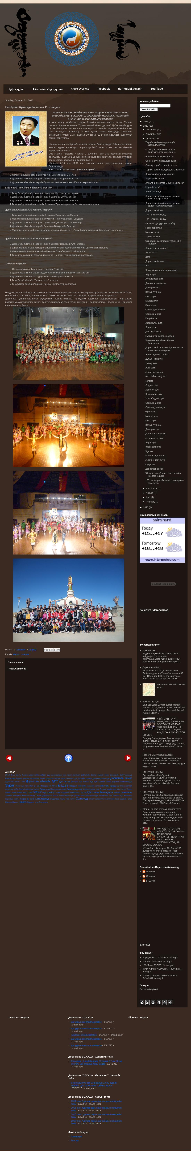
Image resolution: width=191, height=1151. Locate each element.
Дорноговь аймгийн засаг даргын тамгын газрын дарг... (162, 197)
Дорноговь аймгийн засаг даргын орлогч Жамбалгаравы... (162, 204)
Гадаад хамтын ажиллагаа (27, 778)
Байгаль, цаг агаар (155, 455)
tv (20, 775)
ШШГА (23, 802)
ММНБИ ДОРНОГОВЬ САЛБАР (159, 975)
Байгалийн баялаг (89, 775)
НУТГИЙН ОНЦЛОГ (155, 376)
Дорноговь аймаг (121, 778)
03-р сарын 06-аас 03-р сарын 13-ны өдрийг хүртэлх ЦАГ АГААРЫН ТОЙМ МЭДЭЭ (94, 1084)
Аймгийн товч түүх (155, 460)
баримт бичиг (103, 775)
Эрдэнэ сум (32, 802)
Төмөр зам (151, 363)
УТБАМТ (150, 880)
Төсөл (38, 795)
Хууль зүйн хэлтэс (68, 799)
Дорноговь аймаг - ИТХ (15, 782)
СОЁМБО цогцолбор (43, 792)
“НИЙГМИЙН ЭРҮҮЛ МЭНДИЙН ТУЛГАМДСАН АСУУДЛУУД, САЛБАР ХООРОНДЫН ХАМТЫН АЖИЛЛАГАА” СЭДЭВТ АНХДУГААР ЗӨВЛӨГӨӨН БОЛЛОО (164, 727)
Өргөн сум (45, 789)
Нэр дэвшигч (149, 957)
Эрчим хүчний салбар (156, 354)
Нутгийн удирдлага (110, 786)
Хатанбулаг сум (105, 796)
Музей (54, 786)
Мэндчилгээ (149, 650)
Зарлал (101, 781)
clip (17, 775)
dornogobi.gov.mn (130, 88)
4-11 (13, 775)
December (151, 129)
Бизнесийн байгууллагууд (121, 775)
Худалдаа (54, 799)
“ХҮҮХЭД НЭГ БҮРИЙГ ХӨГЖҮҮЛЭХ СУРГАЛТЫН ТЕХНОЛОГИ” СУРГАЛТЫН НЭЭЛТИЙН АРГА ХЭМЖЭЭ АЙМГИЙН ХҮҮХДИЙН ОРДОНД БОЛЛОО (164, 836)
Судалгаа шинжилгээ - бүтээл (73, 792)
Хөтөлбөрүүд (42, 798)
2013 (7, 775)
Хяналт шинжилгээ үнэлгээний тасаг (104, 799)
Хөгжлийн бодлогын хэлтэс (159, 174)
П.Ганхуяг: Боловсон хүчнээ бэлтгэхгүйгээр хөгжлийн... (160, 150)
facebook (104, 88)
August (150, 493)
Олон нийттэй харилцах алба (160, 161)
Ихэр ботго (151, 318)
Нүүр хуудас (16, 89)
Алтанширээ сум (58, 775)
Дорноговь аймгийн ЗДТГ (42, 781)
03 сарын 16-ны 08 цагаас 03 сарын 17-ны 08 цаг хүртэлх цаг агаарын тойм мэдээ (96, 1062)
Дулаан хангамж (153, 359)
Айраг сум (45, 775)
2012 (146, 125)
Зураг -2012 (151, 252)
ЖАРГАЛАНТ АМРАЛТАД (156, 969)
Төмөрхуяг (76, 1136)
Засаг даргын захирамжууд (119, 781)
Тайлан (95, 792)
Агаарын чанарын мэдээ (84, 1035)
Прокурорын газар (58, 789)
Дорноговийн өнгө (154, 261)
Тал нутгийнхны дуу (155, 214)
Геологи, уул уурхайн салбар (160, 223)
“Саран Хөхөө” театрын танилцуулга (162, 809)
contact (149, 381)
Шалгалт (15, 802)
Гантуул (75, 1140)
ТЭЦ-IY (146, 961)
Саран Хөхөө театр (19, 792)
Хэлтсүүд (82, 798)
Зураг (9, 785)
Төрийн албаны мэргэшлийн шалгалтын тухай (160, 143)
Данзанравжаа (153, 331)
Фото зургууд (80, 88)
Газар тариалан (46, 778)
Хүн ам (149, 451)
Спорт (58, 792)
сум (89, 792)
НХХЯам (147, 965)
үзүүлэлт (150, 464)
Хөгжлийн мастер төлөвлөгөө (161, 270)
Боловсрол (10, 778)
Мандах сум (46, 786)
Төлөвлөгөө (126, 792)
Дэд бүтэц (64, 781)
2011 (146, 507)
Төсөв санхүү (28, 795)
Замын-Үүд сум (90, 781)
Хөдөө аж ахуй (27, 799)
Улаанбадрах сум (66, 796)
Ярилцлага (43, 802)
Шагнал (8, 802)
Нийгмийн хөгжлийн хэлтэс (89, 786)
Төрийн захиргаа (13, 795)
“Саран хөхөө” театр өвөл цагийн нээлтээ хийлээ (163, 474)
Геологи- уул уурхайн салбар (79, 778)
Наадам (25, 654)
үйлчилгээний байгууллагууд (86, 796)
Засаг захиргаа (153, 446)
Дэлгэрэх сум (76, 782)
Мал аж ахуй (34, 786)
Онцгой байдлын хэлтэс (29, 789)
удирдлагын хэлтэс (50, 796)
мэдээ (16, 654)
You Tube (157, 88)
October (150, 138)
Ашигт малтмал (73, 775)
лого (27, 786)
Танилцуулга (106, 792)
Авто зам (150, 367)
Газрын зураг (59, 778)
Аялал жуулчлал (154, 372)
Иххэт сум (20, 786)
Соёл (30, 792)
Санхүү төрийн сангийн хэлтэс (113, 789)
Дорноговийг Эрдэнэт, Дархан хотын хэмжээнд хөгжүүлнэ (164, 348)
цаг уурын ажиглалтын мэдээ (86, 1022)
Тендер (117, 792)
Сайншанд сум (74, 789)
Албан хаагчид (153, 191)
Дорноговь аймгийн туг (157, 248)
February (151, 501)
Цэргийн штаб (126, 799)
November (151, 134)
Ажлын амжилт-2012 (31, 775)
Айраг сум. (150, 442)
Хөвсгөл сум (118, 796)
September (152, 488)
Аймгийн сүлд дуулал (48, 89)
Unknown (150, 871)
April (148, 497)
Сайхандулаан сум (91, 789)
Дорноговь (150, 327)
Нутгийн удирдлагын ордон (159, 336)
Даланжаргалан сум (100, 778)
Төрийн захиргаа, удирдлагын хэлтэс (164, 169)
